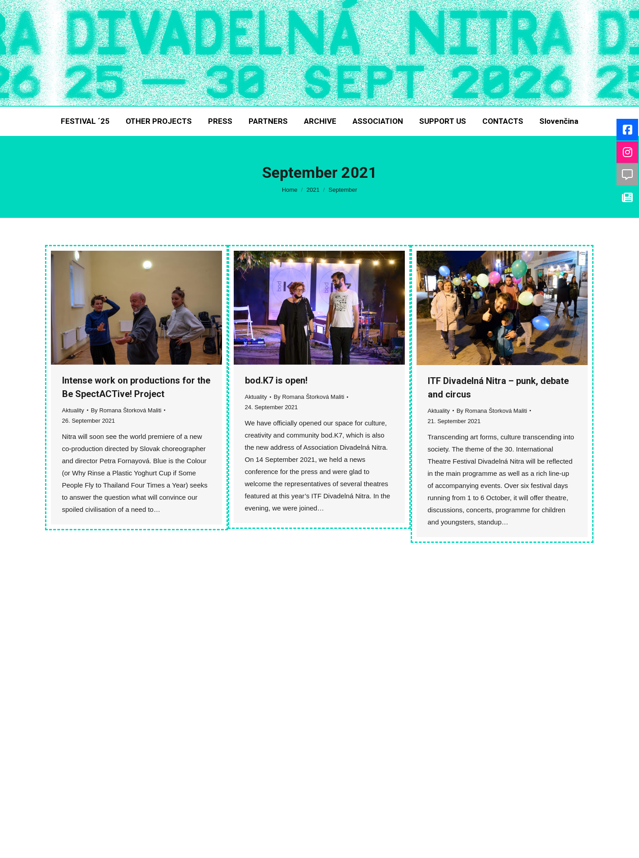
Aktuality (73, 410)
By (126, 410)
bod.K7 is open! (276, 380)
